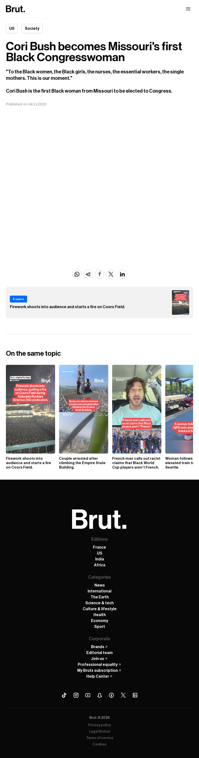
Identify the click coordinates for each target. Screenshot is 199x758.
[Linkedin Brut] (135, 695)
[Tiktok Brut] (64, 695)
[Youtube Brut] (88, 695)
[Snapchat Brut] (100, 695)
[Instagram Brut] (76, 695)
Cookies (99, 744)
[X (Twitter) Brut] (123, 695)
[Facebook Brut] (111, 695)
